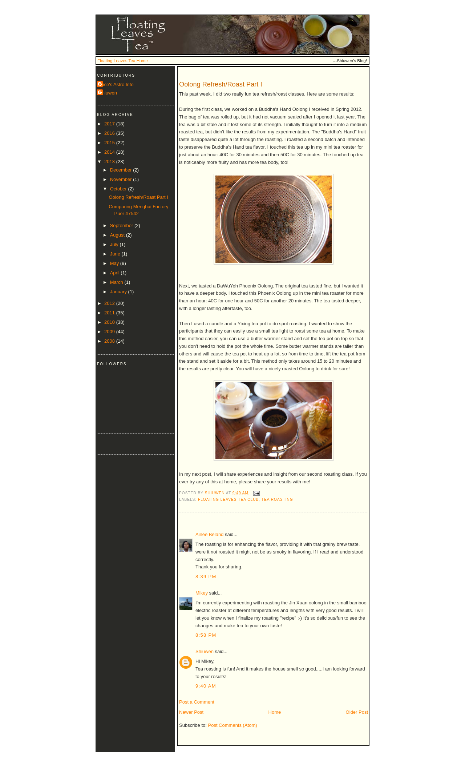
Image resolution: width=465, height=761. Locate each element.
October (119, 189)
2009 (110, 331)
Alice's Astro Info (116, 84)
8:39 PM (206, 576)
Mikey (201, 593)
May (115, 263)
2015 (110, 142)
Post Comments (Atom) (232, 725)
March (117, 282)
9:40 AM (205, 686)
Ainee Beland (209, 534)
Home (274, 712)
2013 (110, 161)
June (116, 254)
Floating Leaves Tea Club (228, 500)
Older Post (357, 712)
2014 (110, 152)
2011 (110, 312)
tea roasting (277, 500)
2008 (110, 341)
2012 (110, 303)
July (115, 244)
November (121, 179)
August (118, 235)
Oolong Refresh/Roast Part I (138, 197)
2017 (110, 123)
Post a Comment (196, 702)
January (119, 291)
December (121, 170)
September (122, 225)
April (115, 272)
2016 (110, 133)
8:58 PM (206, 635)
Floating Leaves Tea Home (122, 60)
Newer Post (191, 712)
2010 (110, 322)
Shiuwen (204, 651)
